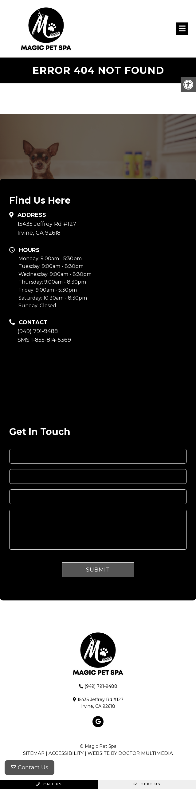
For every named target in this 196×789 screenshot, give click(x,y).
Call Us (49, 784)
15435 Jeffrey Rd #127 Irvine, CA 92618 (47, 228)
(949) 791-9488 (38, 331)
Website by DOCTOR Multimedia (130, 753)
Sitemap (34, 753)
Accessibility (66, 753)
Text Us (147, 784)
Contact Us (29, 767)
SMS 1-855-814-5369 (44, 340)
